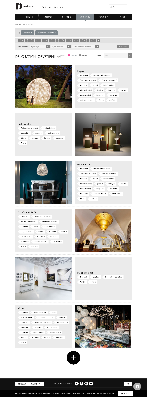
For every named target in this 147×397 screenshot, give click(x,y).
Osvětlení (27, 33)
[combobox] (40, 46)
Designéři (66, 17)
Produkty (104, 17)
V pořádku (125, 393)
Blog (122, 17)
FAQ (127, 384)
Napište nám (37, 384)
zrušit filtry (123, 47)
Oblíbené (25, 17)
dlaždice (72, 55)
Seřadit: (100, 55)
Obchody (85, 17)
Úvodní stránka (20, 24)
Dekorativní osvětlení (45, 33)
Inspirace (48, 17)
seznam (83, 55)
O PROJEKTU (22, 384)
